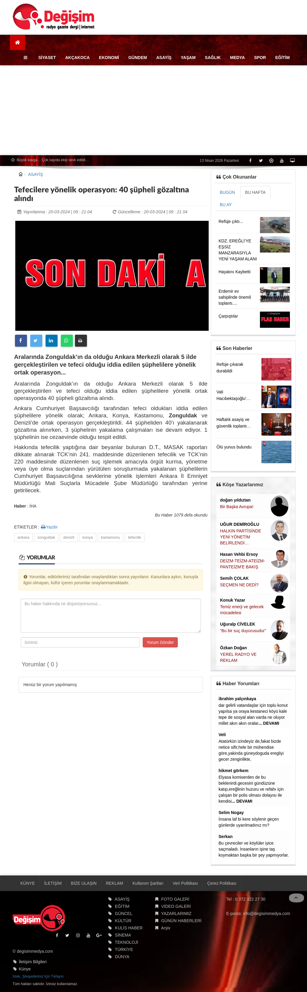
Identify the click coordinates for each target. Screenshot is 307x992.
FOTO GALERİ (175, 899)
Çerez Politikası (221, 883)
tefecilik (134, 537)
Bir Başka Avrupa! (236, 506)
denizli (68, 537)
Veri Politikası (185, 883)
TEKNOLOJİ (126, 942)
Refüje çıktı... (231, 221)
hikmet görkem (234, 770)
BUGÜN (227, 192)
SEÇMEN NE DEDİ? (239, 584)
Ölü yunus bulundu (234, 447)
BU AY (226, 204)
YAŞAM (188, 57)
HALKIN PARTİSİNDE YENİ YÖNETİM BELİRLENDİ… (240, 537)
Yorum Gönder (160, 642)
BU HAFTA (255, 192)
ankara (23, 537)
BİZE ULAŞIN (84, 883)
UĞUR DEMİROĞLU (239, 524)
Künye (25, 969)
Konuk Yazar (232, 600)
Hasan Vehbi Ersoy (239, 554)
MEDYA (237, 57)
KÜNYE (27, 883)
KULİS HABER (129, 927)
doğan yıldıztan (235, 500)
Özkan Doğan (233, 647)
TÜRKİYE (124, 949)
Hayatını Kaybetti (235, 271)
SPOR (260, 57)
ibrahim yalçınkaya (237, 698)
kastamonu (110, 537)
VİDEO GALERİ (176, 906)
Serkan (226, 836)
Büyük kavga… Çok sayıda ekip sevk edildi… (50, 160)
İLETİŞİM (52, 883)
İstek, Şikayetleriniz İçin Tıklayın (38, 976)
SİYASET (47, 57)
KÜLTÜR (123, 920)
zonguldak (46, 537)
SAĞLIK (213, 57)
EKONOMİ (109, 57)
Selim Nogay (231, 812)
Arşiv (165, 927)
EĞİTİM (282, 57)
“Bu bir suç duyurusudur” (243, 630)
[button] (26, 57)
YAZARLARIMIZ (176, 913)
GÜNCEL (123, 913)
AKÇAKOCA (77, 57)
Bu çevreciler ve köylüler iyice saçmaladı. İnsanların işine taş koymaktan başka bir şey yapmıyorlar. (254, 849)
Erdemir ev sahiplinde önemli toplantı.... (235, 297)
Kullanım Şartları (148, 883)
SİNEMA (123, 935)
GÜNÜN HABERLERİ (181, 920)
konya (87, 537)
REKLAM (114, 883)
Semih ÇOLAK (234, 578)
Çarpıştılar (228, 316)
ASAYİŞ (163, 57)
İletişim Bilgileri (33, 961)
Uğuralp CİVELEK (237, 624)
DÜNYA (122, 956)
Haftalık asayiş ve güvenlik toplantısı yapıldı (233, 426)
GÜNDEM (137, 57)
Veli (222, 734)
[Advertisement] (153, 110)
